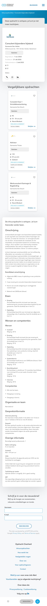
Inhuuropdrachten (8, 13)
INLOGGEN (33, 5)
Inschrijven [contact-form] (24, 526)
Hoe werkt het (23, 552)
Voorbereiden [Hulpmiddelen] (11, 579)
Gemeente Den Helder (12, 46)
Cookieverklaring (30, 589)
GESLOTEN (26, 601)
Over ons (23, 561)
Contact (23, 569)
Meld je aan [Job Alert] (15, 575)
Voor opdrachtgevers (23, 565)
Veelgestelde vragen (23, 557)
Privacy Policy (17, 533)
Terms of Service (30, 533)
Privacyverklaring (16, 589)
